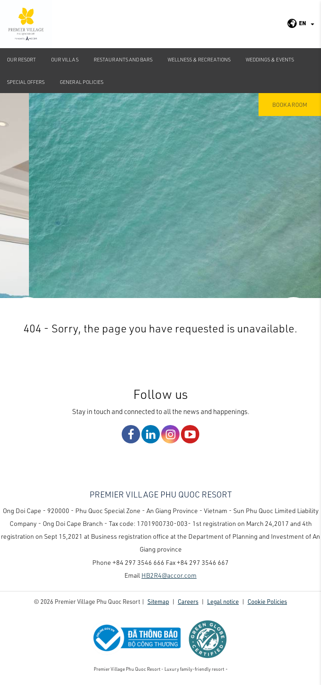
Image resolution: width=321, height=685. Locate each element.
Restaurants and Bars (123, 59)
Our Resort (21, 59)
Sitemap (158, 601)
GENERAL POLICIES (81, 81)
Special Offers (26, 81)
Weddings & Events (270, 59)
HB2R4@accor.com (169, 575)
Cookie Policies (267, 601)
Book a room (289, 104)
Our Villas (65, 59)
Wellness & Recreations (199, 59)
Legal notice (223, 601)
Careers (188, 601)
